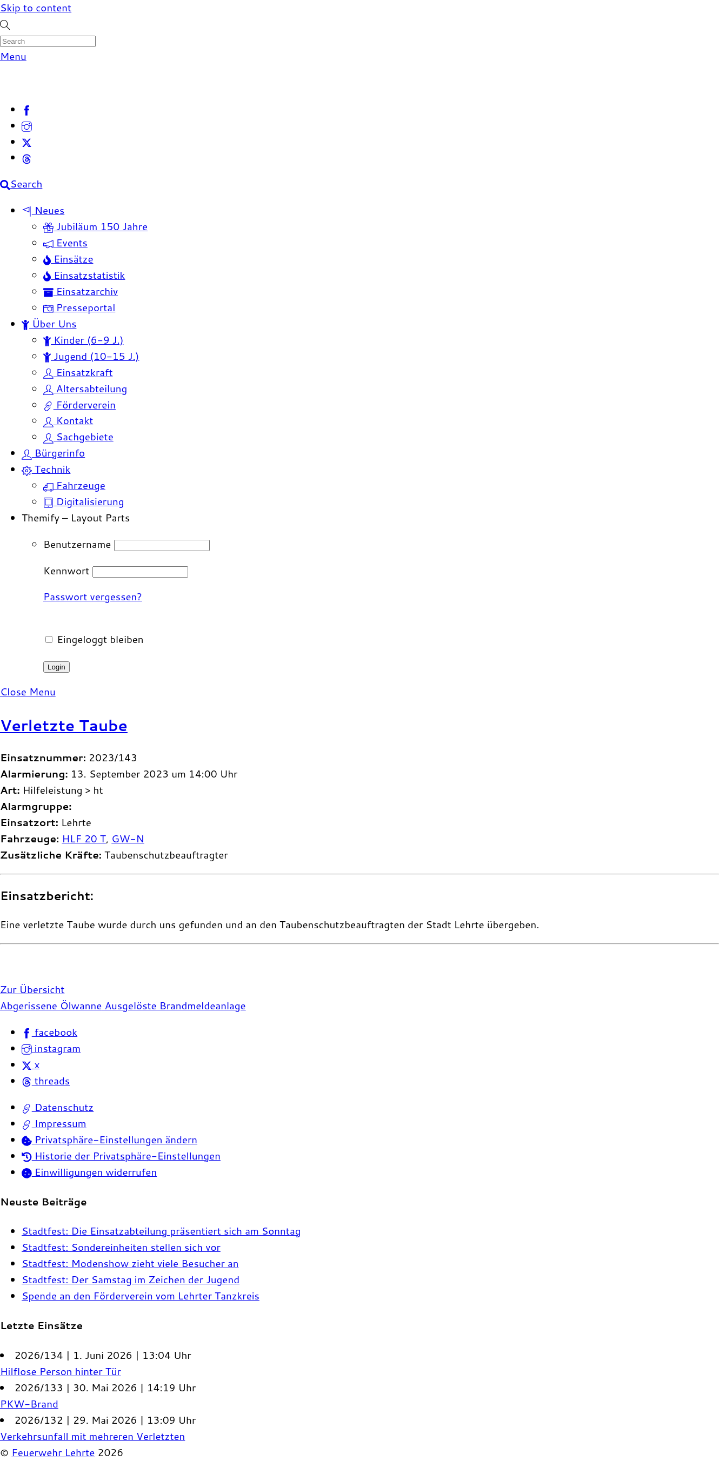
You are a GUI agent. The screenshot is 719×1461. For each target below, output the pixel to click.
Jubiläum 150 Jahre (95, 226)
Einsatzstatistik (84, 275)
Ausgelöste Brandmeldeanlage (173, 1005)
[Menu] (13, 56)
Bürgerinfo (53, 453)
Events (65, 243)
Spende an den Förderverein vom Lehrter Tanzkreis (140, 1296)
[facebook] (27, 109)
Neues (43, 210)
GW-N (127, 839)
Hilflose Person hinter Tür (60, 1371)
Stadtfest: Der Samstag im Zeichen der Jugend (130, 1279)
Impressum (54, 1123)
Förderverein (79, 405)
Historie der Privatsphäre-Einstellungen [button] (121, 1156)
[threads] (27, 157)
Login (56, 667)
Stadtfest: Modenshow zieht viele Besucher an (130, 1263)
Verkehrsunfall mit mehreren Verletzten (92, 1436)
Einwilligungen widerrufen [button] (89, 1172)
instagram (51, 1048)
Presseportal (79, 307)
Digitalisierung (83, 501)
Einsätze (68, 259)
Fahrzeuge (74, 485)
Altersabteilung (85, 388)
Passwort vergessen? (92, 596)
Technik (46, 469)
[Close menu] (28, 692)
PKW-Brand (29, 1404)
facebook (49, 1032)
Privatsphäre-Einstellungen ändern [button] (109, 1139)
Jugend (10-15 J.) (91, 356)
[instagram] (27, 125)
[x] (27, 142)
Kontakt (68, 420)
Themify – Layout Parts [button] (76, 518)
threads (46, 1081)
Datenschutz (58, 1107)
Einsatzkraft (78, 372)
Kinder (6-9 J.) (83, 340)
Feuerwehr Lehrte (53, 1452)
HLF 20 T (83, 839)
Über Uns (49, 324)
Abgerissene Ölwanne (51, 1005)
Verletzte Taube (64, 725)
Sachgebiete (78, 437)
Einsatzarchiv (80, 291)
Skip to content (35, 8)
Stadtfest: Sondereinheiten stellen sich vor (121, 1247)
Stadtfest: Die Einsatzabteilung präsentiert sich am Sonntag (161, 1231)
